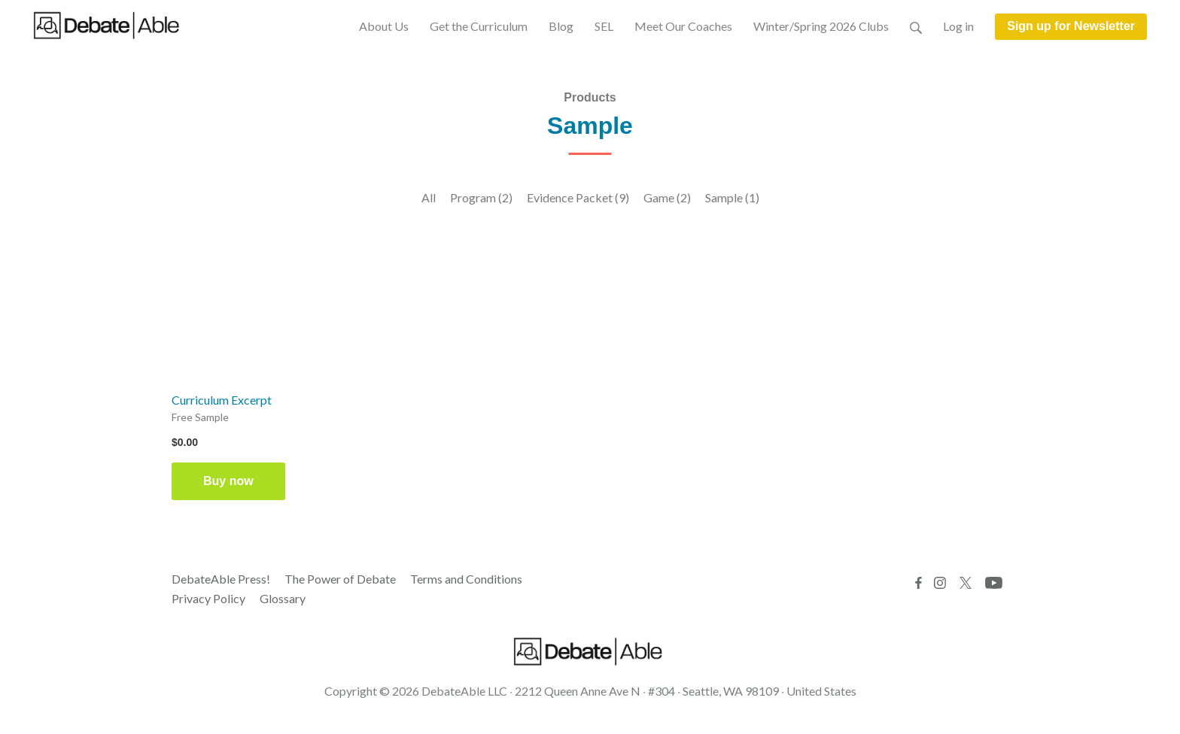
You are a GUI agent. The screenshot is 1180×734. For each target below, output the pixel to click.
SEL (604, 26)
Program (481, 197)
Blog (561, 26)
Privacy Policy (208, 598)
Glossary (283, 598)
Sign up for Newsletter (1071, 26)
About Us (384, 26)
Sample (732, 197)
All (428, 197)
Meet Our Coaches (683, 26)
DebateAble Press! (221, 579)
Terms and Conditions (466, 579)
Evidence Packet (578, 197)
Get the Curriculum (479, 26)
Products (590, 97)
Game (667, 197)
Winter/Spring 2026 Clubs (821, 26)
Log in (958, 26)
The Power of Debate (340, 579)
